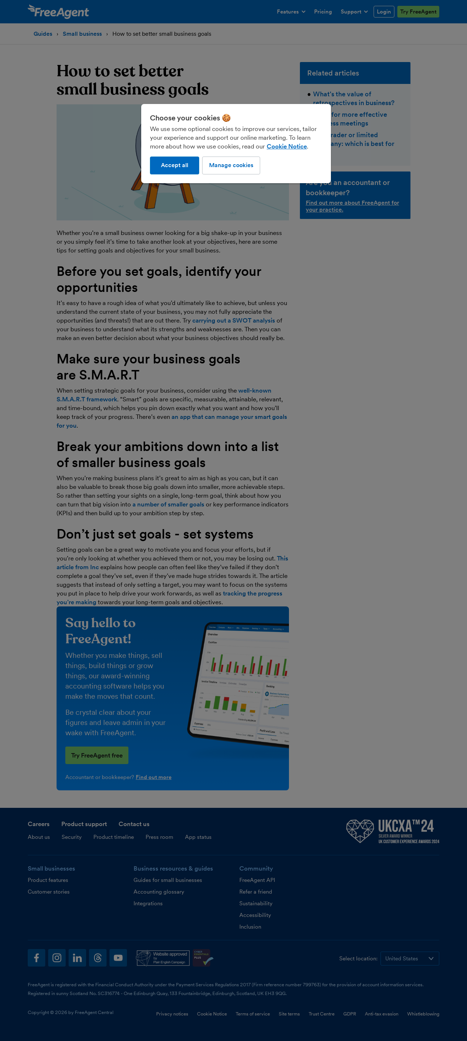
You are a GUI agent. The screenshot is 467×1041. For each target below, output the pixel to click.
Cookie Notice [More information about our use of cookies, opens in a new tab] (287, 146)
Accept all (174, 165)
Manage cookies (231, 165)
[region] (236, 143)
